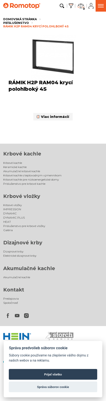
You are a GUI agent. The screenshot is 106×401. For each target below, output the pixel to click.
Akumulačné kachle (29, 268)
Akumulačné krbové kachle (21, 171)
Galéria (8, 230)
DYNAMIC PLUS (14, 217)
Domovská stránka (20, 19)
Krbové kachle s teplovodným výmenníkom (32, 175)
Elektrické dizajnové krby (20, 255)
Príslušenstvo (16, 23)
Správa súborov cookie (53, 387)
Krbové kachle (22, 154)
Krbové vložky (21, 196)
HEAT (7, 221)
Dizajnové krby (22, 243)
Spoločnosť (10, 302)
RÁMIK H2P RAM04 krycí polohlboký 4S (36, 26)
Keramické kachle (15, 167)
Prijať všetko (53, 374)
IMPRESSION (12, 209)
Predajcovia (11, 298)
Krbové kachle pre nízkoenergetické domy (31, 179)
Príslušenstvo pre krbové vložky (24, 226)
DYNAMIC (10, 213)
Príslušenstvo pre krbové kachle (24, 183)
